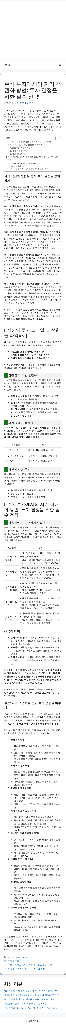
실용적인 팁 (20, 166)
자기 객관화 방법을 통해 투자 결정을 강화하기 (34, 142)
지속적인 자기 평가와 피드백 (24, 163)
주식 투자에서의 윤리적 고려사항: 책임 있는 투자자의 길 (31, 1007)
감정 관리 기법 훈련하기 (22, 148)
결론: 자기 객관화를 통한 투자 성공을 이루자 (32, 169)
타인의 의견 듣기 (19, 154)
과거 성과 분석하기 (20, 151)
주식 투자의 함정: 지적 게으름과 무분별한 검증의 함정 (29, 999)
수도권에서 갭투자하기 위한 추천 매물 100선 (25, 1003)
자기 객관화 (13, 960)
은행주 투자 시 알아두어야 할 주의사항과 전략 (30, 964)
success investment (17, 957)
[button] (60, 65)
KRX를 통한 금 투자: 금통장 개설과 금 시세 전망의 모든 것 (31, 995)
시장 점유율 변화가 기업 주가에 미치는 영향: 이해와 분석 (31, 990)
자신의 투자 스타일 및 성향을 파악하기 (25, 144)
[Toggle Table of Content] (56, 138)
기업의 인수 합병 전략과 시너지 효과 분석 (27, 968)
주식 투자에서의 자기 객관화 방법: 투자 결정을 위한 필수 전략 (33, 158)
